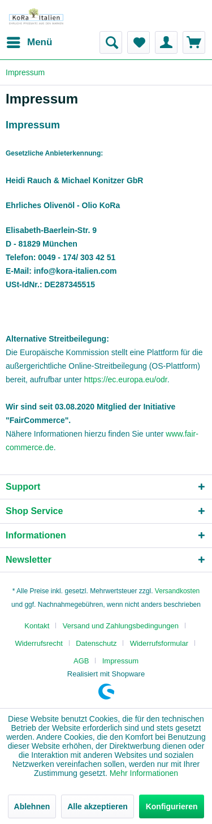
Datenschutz (96, 643)
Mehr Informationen (144, 773)
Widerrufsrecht (39, 643)
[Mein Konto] (166, 42)
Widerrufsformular (159, 643)
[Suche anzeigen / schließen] (110, 42)
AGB (81, 661)
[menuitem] (29, 42)
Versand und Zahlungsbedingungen (121, 626)
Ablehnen (32, 806)
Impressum (120, 661)
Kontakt (36, 626)
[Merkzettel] (138, 42)
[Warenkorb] (194, 42)
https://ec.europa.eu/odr (125, 379)
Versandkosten (177, 591)
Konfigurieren (172, 806)
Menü (29, 40)
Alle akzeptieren (97, 806)
